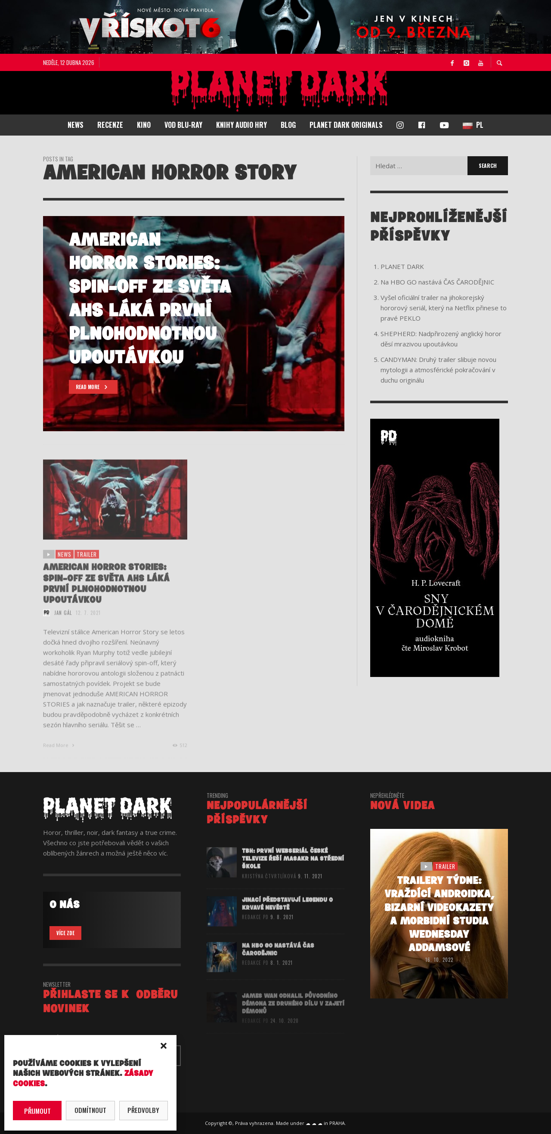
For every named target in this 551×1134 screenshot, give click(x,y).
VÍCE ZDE (65, 933)
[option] (193, 323)
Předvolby (143, 1110)
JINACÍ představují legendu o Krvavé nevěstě (287, 918)
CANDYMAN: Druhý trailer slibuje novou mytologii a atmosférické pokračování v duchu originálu (438, 369)
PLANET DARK (402, 266)
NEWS (64, 568)
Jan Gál (63, 627)
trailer (87, 568)
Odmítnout (90, 1110)
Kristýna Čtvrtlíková (269, 890)
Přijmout (37, 1110)
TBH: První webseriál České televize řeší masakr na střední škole (293, 873)
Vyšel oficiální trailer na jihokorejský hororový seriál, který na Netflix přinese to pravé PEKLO (444, 307)
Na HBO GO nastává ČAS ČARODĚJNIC (437, 282)
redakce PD (255, 931)
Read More (59, 759)
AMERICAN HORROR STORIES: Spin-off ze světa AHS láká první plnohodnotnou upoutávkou (106, 598)
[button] (163, 1045)
